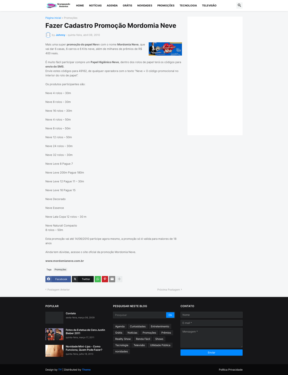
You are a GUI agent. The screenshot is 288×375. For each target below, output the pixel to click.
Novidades (144, 5)
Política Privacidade (231, 369)
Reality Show (123, 338)
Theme (86, 369)
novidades (121, 351)
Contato (71, 313)
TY (60, 369)
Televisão (209, 5)
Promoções (165, 5)
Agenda (112, 5)
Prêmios (166, 332)
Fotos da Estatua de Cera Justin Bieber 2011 (85, 331)
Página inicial (53, 18)
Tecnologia (188, 5)
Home (80, 5)
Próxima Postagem (168, 289)
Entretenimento (160, 326)
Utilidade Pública (160, 345)
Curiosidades (138, 326)
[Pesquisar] (140, 315)
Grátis (127, 5)
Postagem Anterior (58, 289)
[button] (239, 5)
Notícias (95, 5)
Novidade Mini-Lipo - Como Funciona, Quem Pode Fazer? (84, 348)
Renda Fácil (143, 338)
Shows (159, 338)
